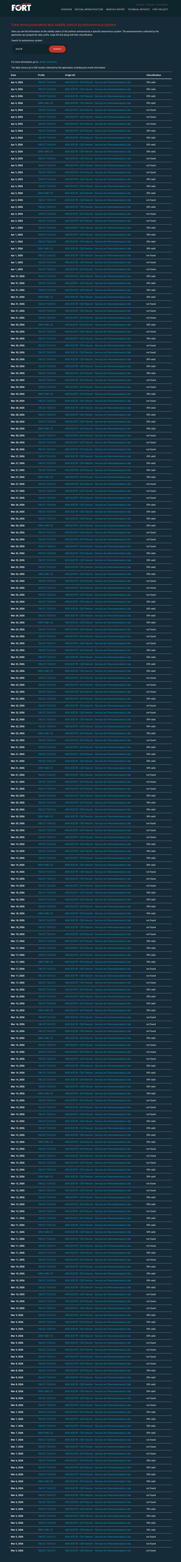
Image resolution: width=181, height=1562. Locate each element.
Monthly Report (115, 9)
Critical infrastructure (89, 9)
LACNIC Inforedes (48, 62)
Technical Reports (139, 9)
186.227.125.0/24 (47, 89)
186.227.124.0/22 (47, 110)
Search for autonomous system (26, 40)
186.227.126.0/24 (47, 96)
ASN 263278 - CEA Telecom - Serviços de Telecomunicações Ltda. (98, 82)
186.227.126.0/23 (47, 124)
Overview (66, 9)
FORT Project (160, 9)
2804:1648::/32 (45, 103)
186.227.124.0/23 (47, 117)
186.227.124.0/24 (47, 82)
